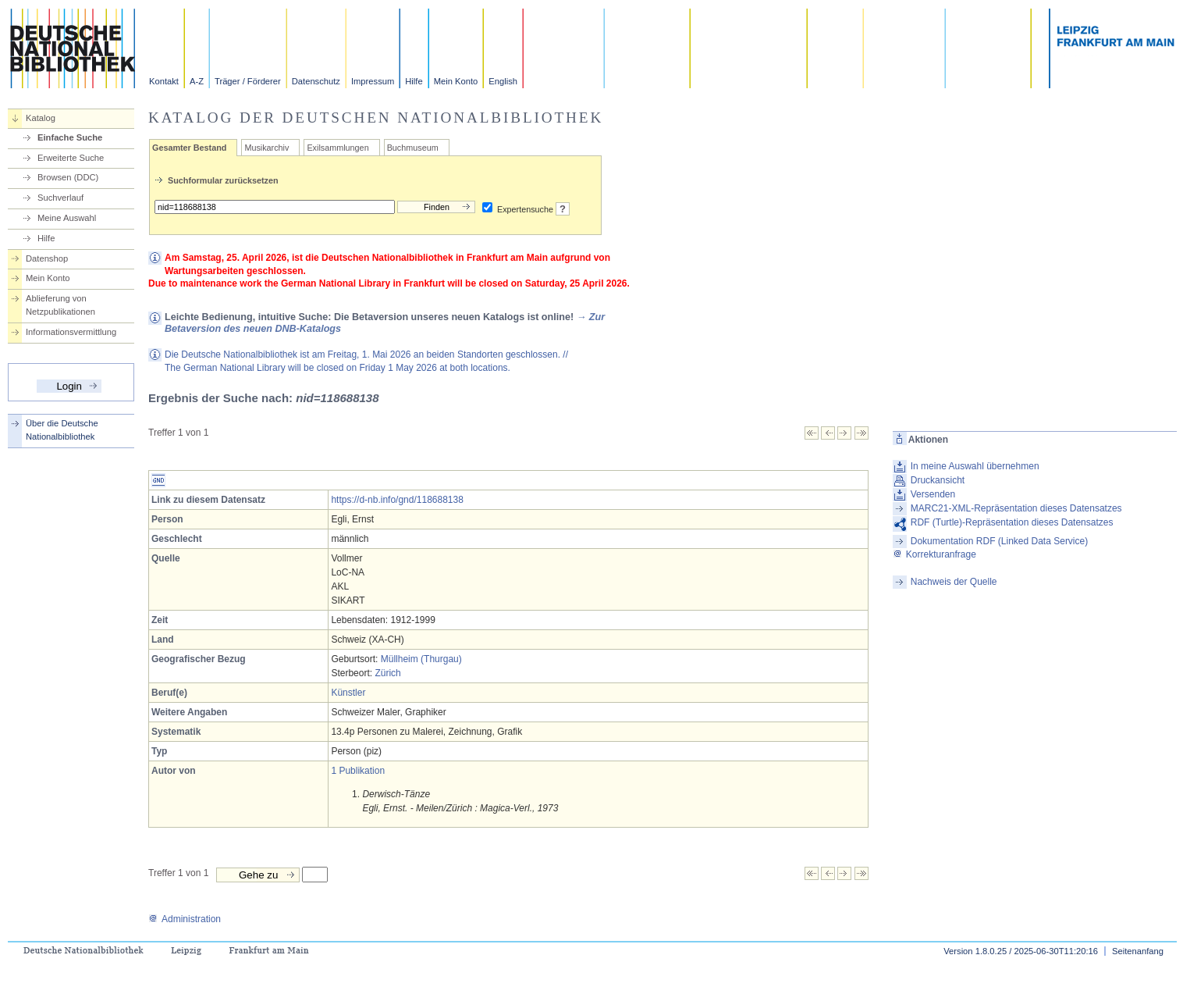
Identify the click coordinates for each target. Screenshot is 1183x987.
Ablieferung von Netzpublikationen (60, 305)
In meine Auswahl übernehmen (975, 466)
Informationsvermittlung (71, 332)
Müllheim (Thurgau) (421, 659)
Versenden (933, 494)
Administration (184, 919)
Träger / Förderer (248, 81)
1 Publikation (358, 770)
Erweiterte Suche (70, 157)
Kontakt (164, 81)
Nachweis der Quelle (954, 581)
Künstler (348, 692)
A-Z (197, 81)
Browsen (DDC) (67, 177)
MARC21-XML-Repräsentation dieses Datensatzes (1016, 508)
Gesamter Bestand (189, 147)
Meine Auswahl (66, 218)
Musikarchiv (266, 147)
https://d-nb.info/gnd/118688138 (397, 499)
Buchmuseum (413, 147)
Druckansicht (938, 480)
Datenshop (47, 258)
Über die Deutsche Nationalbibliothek (62, 430)
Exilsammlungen (337, 147)
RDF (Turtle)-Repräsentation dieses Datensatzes (1012, 522)
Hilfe (413, 81)
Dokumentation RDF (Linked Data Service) (999, 541)
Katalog (40, 118)
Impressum (372, 81)
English (502, 81)
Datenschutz (316, 81)
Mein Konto (456, 81)
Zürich (387, 673)
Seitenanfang (1137, 951)
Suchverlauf (60, 197)
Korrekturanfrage (934, 554)
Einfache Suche (69, 137)
